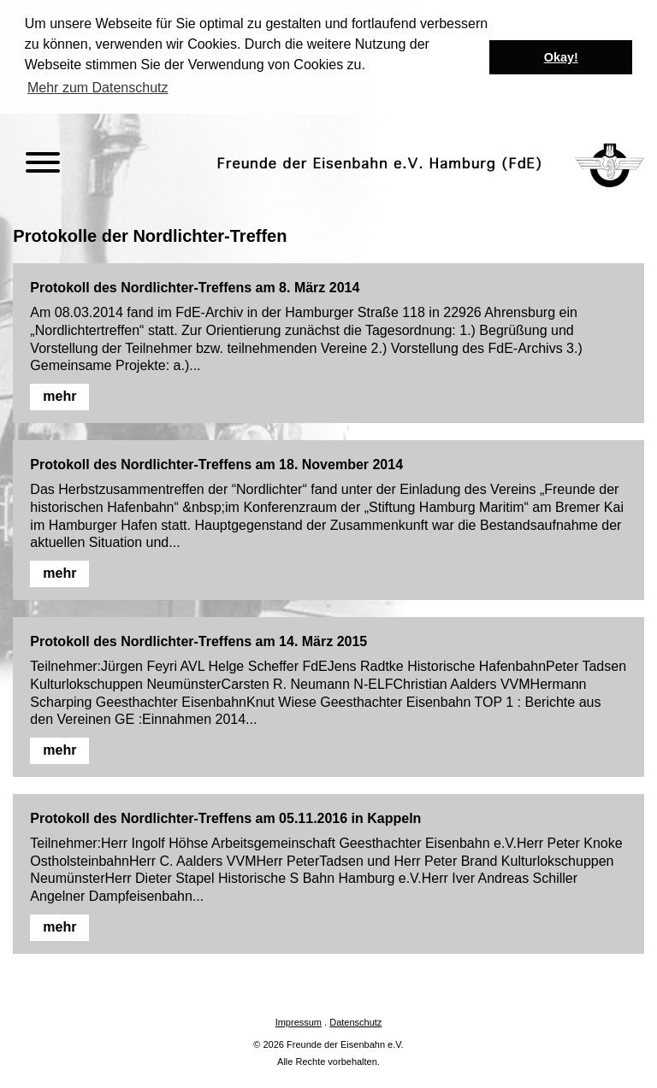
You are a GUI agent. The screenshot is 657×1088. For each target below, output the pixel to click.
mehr (59, 394)
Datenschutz (355, 1020)
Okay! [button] (561, 57)
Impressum (298, 1020)
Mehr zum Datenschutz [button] (98, 87)
